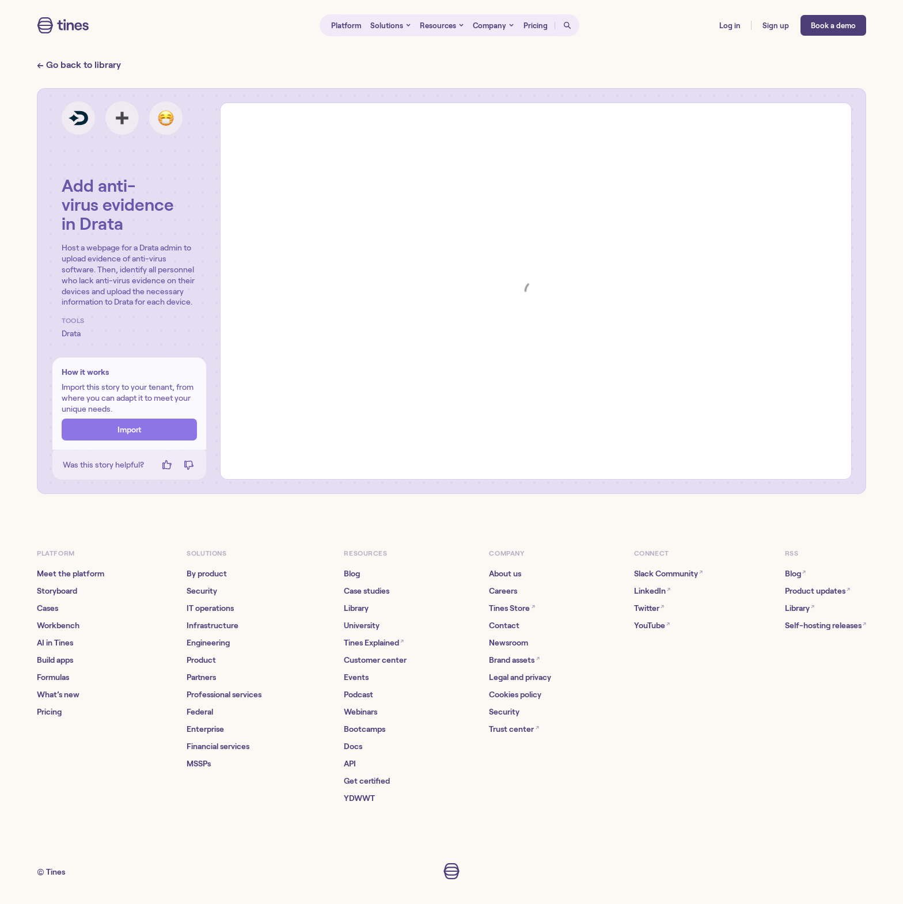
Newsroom (508, 642)
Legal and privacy (520, 677)
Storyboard (57, 590)
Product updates (817, 590)
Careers (503, 590)
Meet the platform (70, 573)
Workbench (58, 625)
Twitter (649, 608)
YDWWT (359, 798)
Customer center (375, 659)
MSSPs (199, 763)
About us (505, 573)
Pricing (49, 711)
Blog (352, 573)
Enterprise (205, 729)
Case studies (366, 590)
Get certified (367, 780)
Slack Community (668, 573)
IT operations (210, 608)
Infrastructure (212, 625)
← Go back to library (79, 65)
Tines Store (511, 608)
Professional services (224, 694)
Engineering (208, 642)
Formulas (53, 677)
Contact (504, 625)
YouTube (652, 625)
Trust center (513, 729)
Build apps (55, 659)
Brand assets (514, 659)
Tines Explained (374, 642)
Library (356, 608)
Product (201, 659)
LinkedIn (652, 590)
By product (207, 573)
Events (356, 677)
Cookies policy (515, 694)
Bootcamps (364, 729)
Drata (71, 333)
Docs (353, 746)
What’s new (58, 694)
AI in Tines (55, 642)
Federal (200, 711)
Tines (55, 871)
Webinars (360, 711)
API (350, 763)
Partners (201, 677)
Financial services (218, 746)
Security (202, 590)
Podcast (358, 694)
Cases (47, 608)
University (362, 625)
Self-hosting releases (825, 625)
